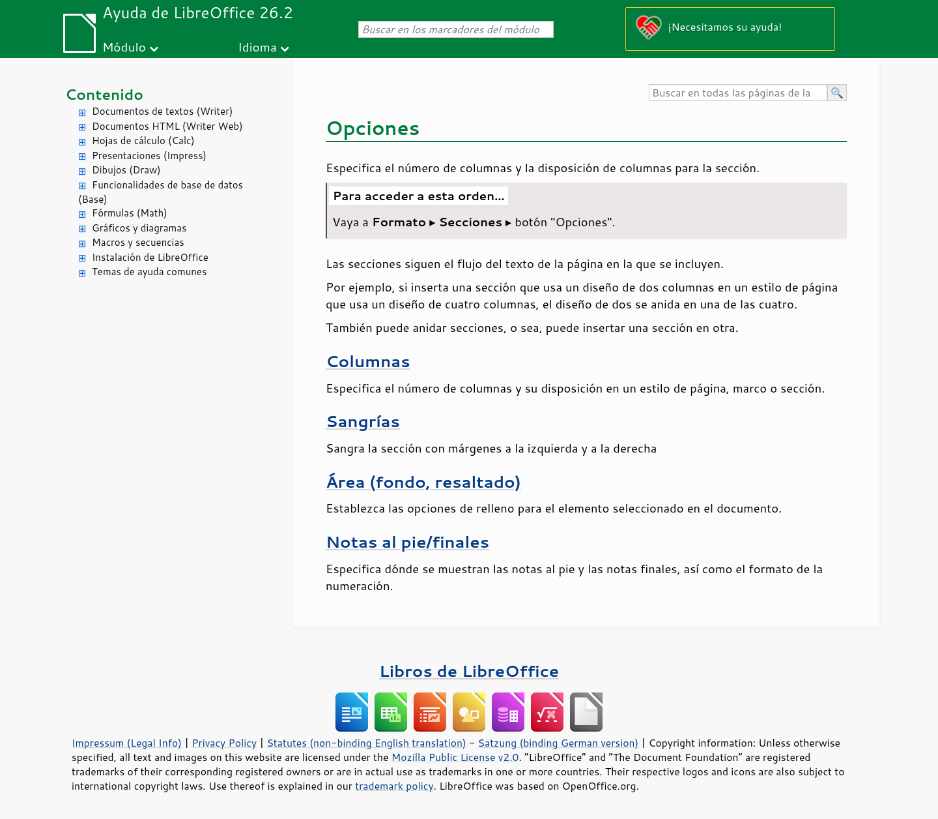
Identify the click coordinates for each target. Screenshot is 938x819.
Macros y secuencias (138, 242)
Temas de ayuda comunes (149, 271)
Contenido (104, 94)
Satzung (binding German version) (558, 743)
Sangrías (363, 421)
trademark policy (394, 786)
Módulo (124, 46)
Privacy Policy (224, 743)
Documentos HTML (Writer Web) (167, 126)
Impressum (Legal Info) (127, 743)
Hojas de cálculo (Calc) (143, 140)
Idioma (257, 46)
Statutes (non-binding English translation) (366, 743)
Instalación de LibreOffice (150, 257)
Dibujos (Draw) (126, 170)
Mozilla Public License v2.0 (455, 757)
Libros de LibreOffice (469, 670)
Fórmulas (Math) (129, 213)
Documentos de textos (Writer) (162, 111)
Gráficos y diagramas (139, 228)
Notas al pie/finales (407, 541)
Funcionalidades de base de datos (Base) (160, 192)
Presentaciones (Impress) (149, 155)
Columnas (368, 361)
